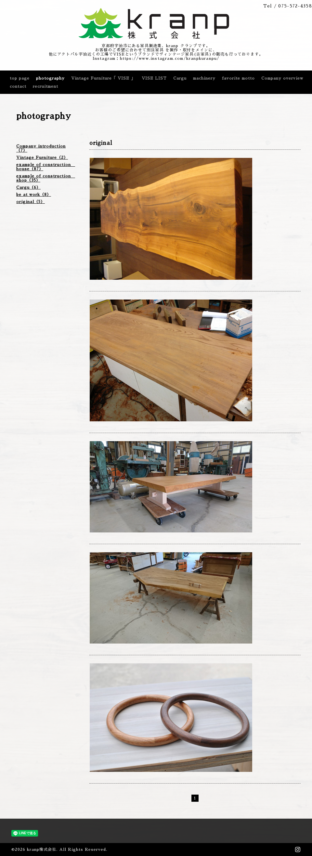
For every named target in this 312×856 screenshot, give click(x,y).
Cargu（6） (28, 187)
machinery (204, 78)
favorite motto (238, 78)
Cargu (180, 78)
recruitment (45, 86)
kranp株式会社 (41, 849)
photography (50, 78)
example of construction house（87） (45, 167)
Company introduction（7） (41, 148)
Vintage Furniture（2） (42, 158)
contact (18, 86)
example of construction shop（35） (45, 178)
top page (20, 78)
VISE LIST (154, 78)
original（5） (30, 202)
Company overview (282, 78)
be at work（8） (33, 195)
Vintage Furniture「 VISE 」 (103, 78)
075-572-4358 (295, 6)
